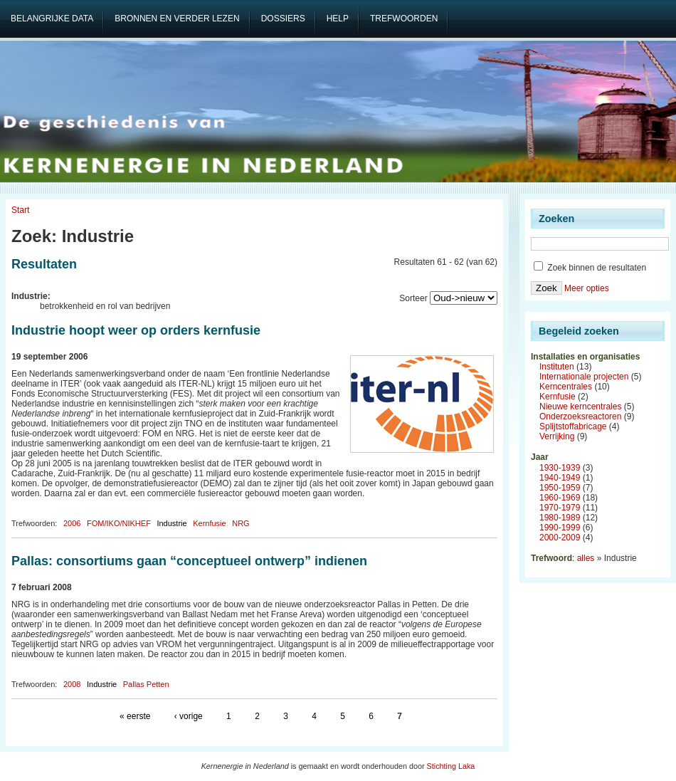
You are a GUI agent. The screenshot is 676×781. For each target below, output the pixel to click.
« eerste (135, 716)
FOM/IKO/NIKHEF (119, 523)
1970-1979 (559, 508)
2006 (71, 523)
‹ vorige (188, 716)
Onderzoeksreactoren (580, 416)
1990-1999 (559, 528)
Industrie (171, 523)
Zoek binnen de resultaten (590, 268)
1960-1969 (559, 498)
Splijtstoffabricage (573, 426)
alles (586, 558)
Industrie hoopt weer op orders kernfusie (135, 330)
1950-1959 (559, 488)
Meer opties (586, 288)
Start (20, 210)
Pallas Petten (146, 684)
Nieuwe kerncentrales (580, 407)
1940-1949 (559, 478)
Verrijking (556, 436)
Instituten (556, 367)
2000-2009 (559, 537)
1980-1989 (559, 518)
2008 (71, 684)
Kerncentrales (565, 387)
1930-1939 (559, 468)
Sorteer (413, 298)
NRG (240, 523)
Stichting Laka (451, 766)
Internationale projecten (583, 377)
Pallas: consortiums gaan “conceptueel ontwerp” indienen (189, 561)
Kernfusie (209, 523)
